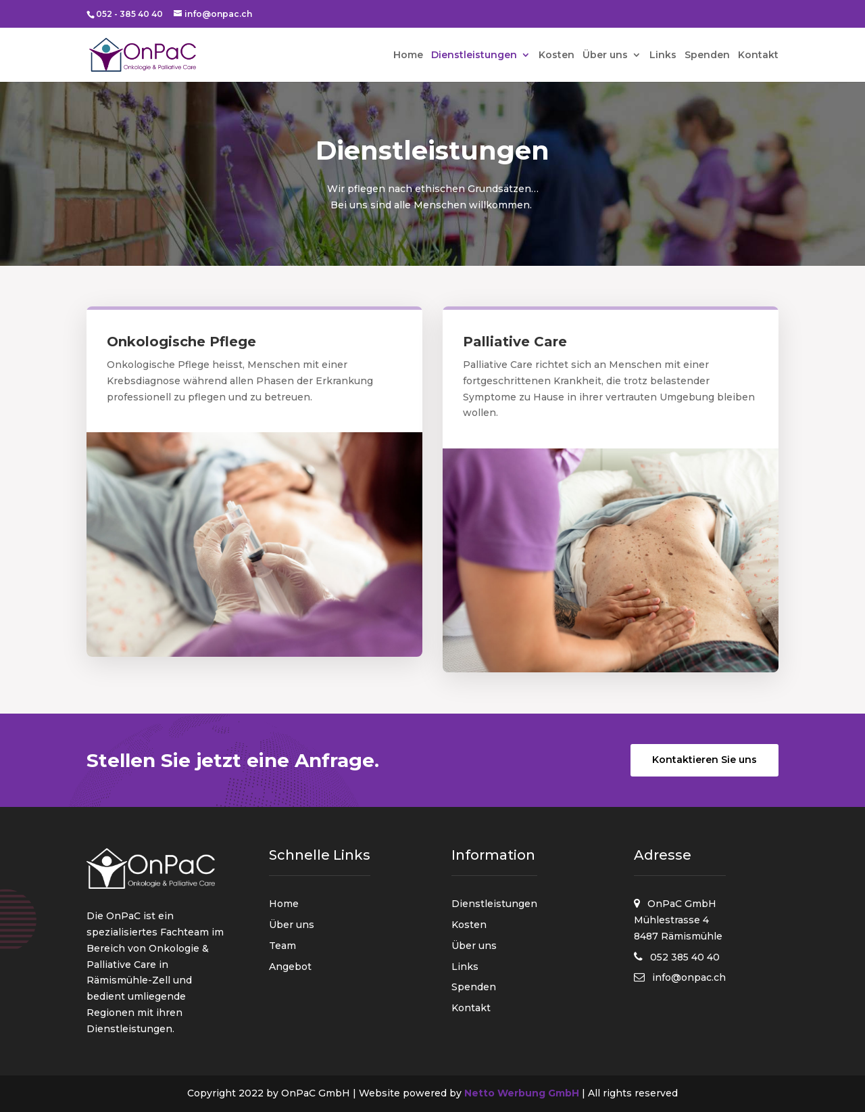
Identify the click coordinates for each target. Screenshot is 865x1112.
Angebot (290, 966)
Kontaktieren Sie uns (704, 760)
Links (662, 55)
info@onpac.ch (689, 977)
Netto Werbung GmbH (521, 1093)
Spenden (707, 55)
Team (282, 946)
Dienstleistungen (474, 55)
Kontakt (758, 55)
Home (408, 55)
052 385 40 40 (685, 957)
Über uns (605, 55)
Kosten (556, 55)
